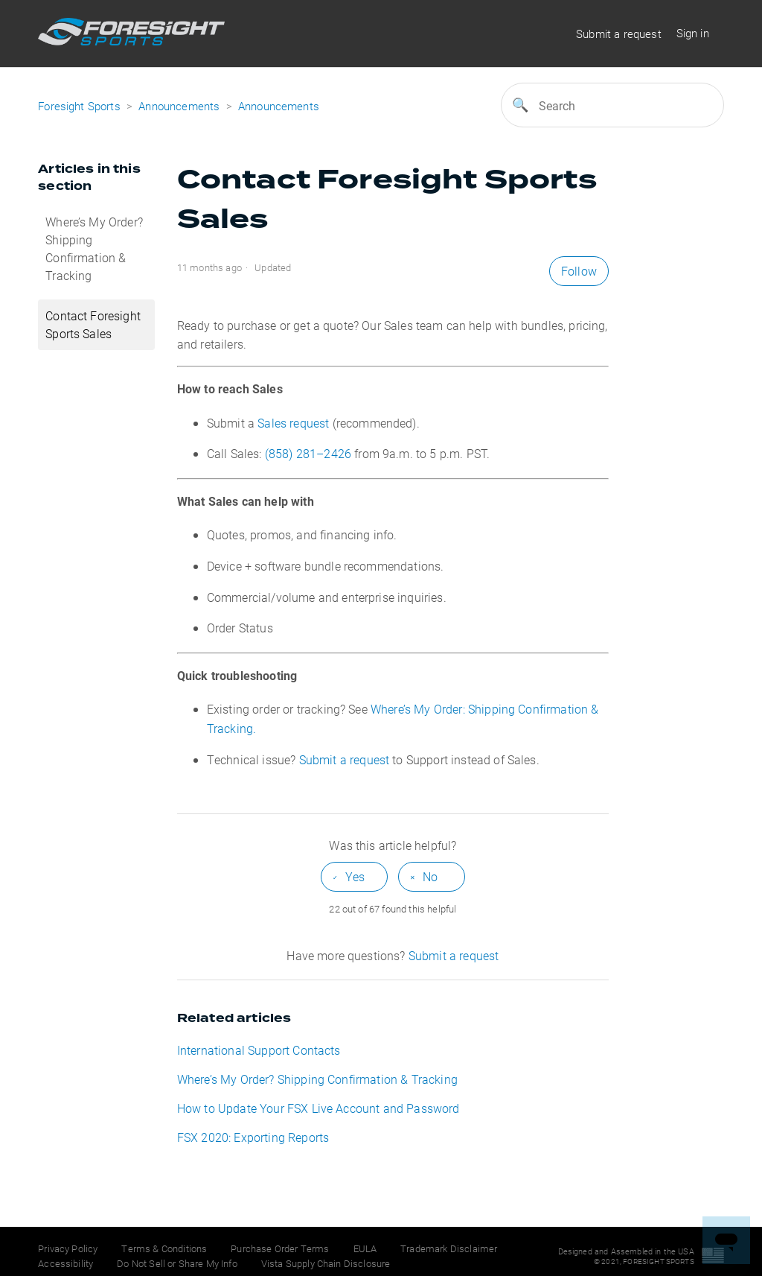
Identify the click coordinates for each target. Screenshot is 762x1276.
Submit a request (619, 33)
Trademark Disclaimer (448, 1248)
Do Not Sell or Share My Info (177, 1263)
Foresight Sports (79, 105)
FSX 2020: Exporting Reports (253, 1137)
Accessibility (65, 1263)
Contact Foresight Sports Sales (93, 324)
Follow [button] (579, 271)
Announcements (179, 105)
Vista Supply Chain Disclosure (326, 1263)
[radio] (354, 876)
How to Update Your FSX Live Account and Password (318, 1108)
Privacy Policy (67, 1248)
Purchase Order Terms (280, 1248)
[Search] (612, 105)
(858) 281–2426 (308, 453)
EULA (365, 1248)
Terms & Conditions (164, 1248)
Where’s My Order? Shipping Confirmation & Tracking (94, 248)
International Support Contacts (259, 1050)
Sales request (293, 423)
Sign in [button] (692, 32)
